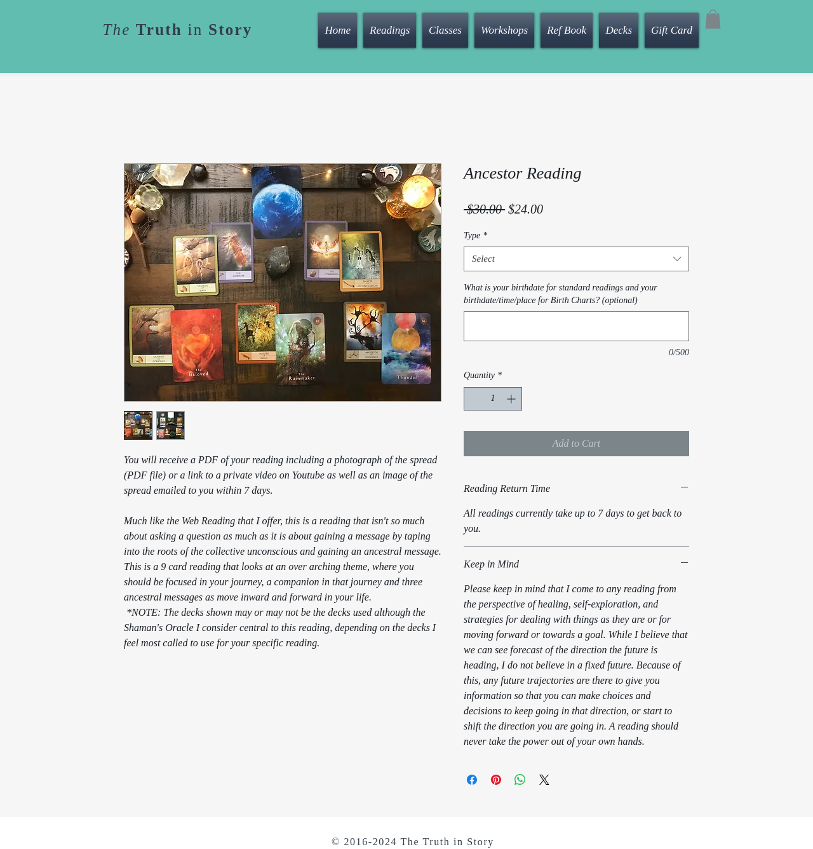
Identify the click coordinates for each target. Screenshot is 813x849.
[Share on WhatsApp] (520, 779)
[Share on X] (544, 779)
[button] (713, 19)
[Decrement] (473, 399)
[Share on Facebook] (472, 779)
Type (475, 235)
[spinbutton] (492, 399)
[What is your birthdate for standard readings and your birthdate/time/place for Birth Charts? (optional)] (576, 326)
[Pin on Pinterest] (496, 779)
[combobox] (576, 259)
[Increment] (512, 399)
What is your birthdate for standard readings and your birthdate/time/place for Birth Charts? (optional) (560, 294)
